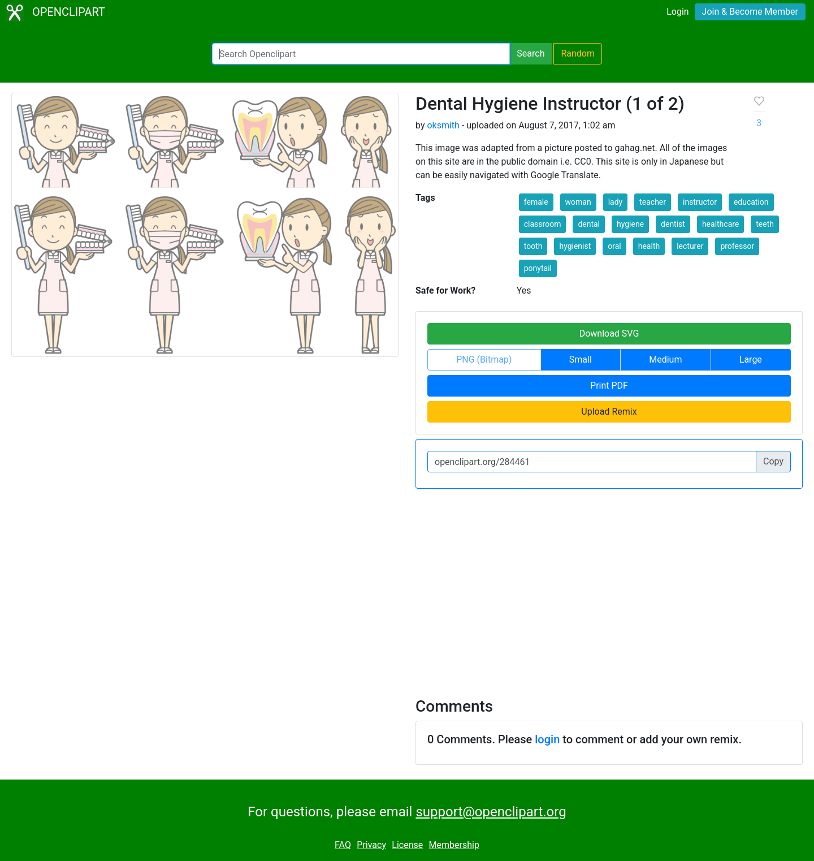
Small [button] (580, 359)
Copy (773, 461)
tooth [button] (533, 246)
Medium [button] (665, 359)
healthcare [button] (720, 224)
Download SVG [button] (609, 333)
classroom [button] (542, 224)
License (407, 845)
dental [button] (589, 224)
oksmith (443, 125)
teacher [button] (652, 201)
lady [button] (615, 201)
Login (677, 11)
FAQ (343, 845)
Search (530, 53)
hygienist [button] (575, 246)
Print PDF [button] (609, 385)
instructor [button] (700, 201)
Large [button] (750, 359)
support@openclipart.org (490, 812)
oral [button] (614, 246)
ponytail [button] (538, 268)
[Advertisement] (407, 586)
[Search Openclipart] (361, 53)
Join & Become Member (750, 11)
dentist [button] (673, 224)
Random (578, 53)
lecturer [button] (690, 246)
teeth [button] (765, 224)
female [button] (536, 201)
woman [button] (578, 201)
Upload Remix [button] (609, 411)
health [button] (649, 246)
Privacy (371, 845)
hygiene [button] (630, 224)
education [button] (751, 201)
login (547, 739)
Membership (454, 845)
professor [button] (737, 246)
